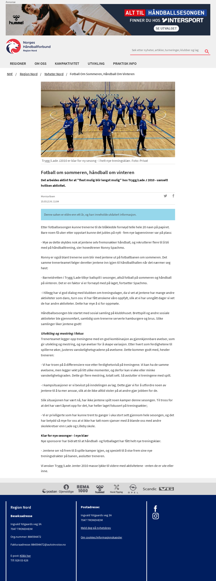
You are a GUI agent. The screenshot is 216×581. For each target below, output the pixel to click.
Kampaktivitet (67, 63)
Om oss (40, 63)
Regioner (18, 63)
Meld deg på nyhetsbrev (96, 528)
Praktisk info (124, 63)
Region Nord (29, 74)
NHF (10, 74)
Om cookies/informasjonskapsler (101, 537)
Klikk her (25, 556)
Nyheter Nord (54, 74)
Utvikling (96, 63)
